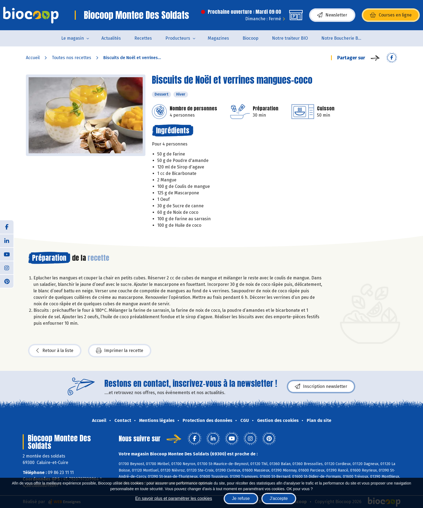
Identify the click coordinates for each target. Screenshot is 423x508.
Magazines (218, 38)
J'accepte (279, 498)
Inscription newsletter (321, 386)
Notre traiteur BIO (290, 38)
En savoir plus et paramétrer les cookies (173, 498)
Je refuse (241, 498)
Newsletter (332, 15)
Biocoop (250, 38)
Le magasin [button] (72, 38)
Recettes (143, 38)
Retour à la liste (54, 350)
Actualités (111, 38)
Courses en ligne (391, 15)
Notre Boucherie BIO (341, 38)
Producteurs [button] (177, 38)
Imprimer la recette (119, 350)
